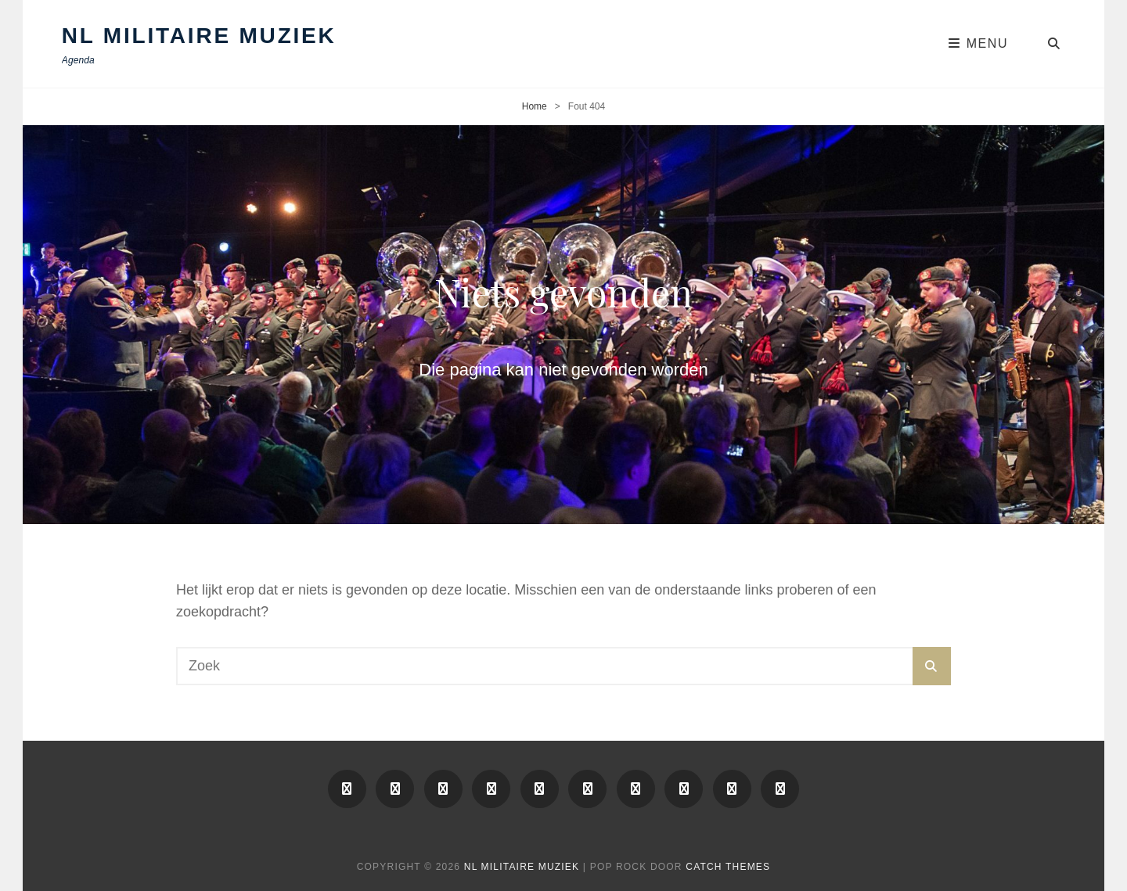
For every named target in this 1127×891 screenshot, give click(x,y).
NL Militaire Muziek (199, 35)
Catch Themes (728, 866)
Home (534, 106)
